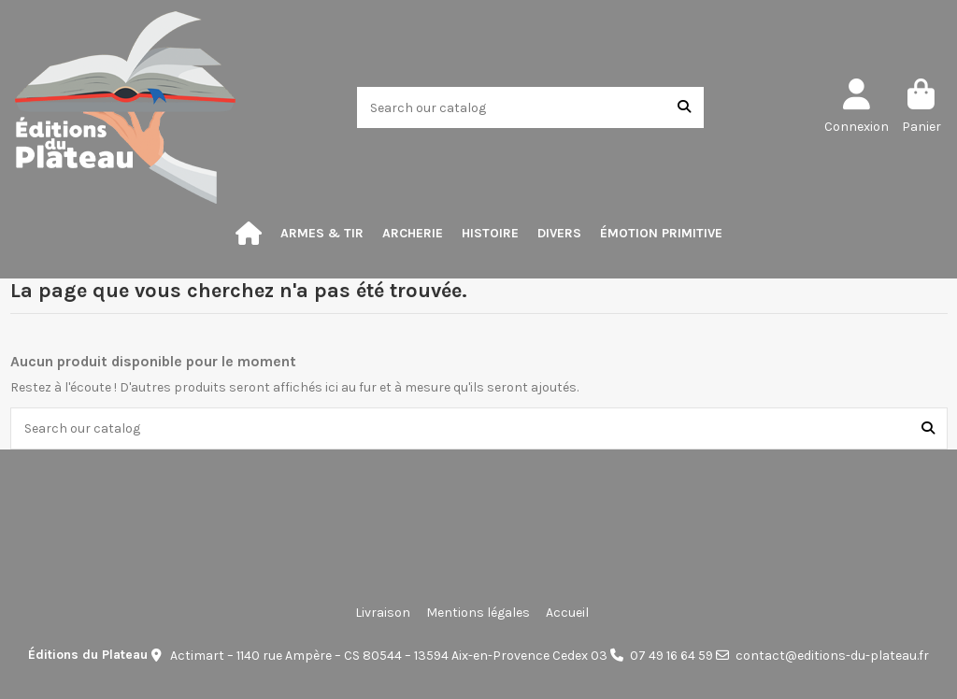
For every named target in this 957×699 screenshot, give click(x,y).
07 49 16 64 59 (671, 655)
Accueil (567, 613)
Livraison (382, 613)
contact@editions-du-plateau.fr (832, 655)
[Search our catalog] (684, 107)
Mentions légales (478, 613)
